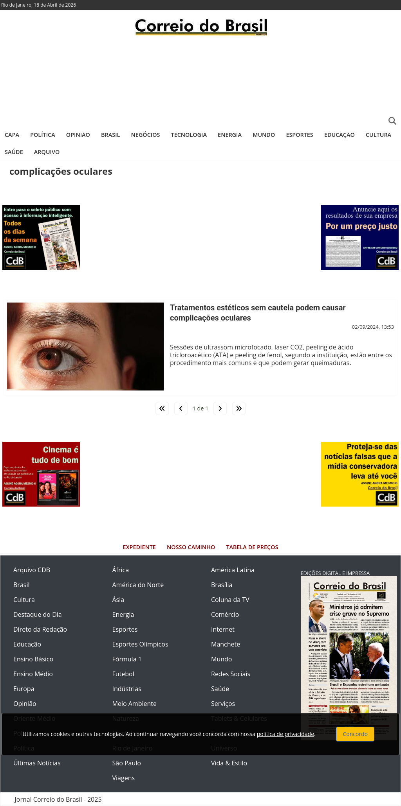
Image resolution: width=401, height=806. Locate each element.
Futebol (123, 674)
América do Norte (138, 584)
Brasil (110, 134)
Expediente (139, 547)
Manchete (225, 644)
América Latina (233, 570)
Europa (23, 688)
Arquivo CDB (31, 570)
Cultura (378, 134)
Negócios (145, 134)
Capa (12, 134)
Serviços (223, 703)
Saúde (14, 152)
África (120, 570)
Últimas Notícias (37, 763)
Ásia (118, 599)
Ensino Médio (33, 674)
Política (42, 134)
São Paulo (126, 763)
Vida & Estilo (229, 763)
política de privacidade (285, 734)
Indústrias (126, 688)
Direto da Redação (40, 629)
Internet (223, 629)
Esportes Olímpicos (140, 644)
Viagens (123, 778)
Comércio (225, 614)
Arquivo (47, 152)
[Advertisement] (200, 80)
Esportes (299, 134)
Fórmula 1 (127, 659)
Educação (339, 134)
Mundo (264, 134)
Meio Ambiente (134, 703)
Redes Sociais (230, 674)
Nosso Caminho (191, 547)
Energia (230, 134)
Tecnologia (189, 134)
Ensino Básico (33, 659)
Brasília (221, 584)
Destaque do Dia (37, 614)
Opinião (78, 134)
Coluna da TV (230, 599)
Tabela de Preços (252, 547)
